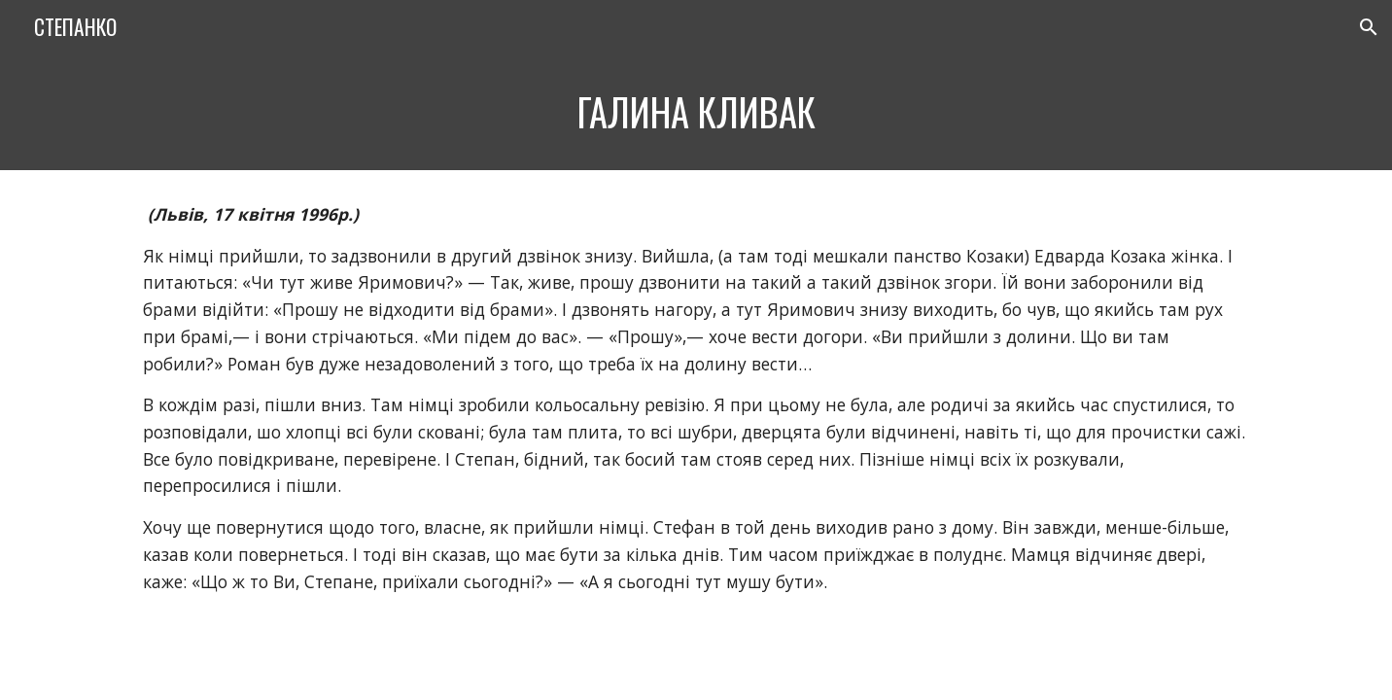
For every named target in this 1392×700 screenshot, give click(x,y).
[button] (1368, 27)
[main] (696, 112)
